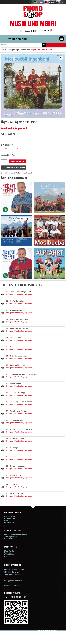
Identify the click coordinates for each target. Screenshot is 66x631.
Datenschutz (9, 518)
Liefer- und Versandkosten (15, 535)
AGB (6, 520)
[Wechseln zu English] (60, 1)
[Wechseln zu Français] (49, 1)
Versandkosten (23, 149)
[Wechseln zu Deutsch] (38, 1)
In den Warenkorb (17, 161)
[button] (61, 58)
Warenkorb (9, 553)
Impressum (9, 522)
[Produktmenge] (4, 161)
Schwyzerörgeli (14, 49)
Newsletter (9, 538)
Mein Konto (25, 31)
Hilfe (35, 31)
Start (4, 49)
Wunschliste (9, 555)
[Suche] (44, 45)
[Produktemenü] (61, 38)
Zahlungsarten (10, 537)
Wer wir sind (9, 516)
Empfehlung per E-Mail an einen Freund (16, 173)
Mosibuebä (25, 49)
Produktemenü (17, 39)
